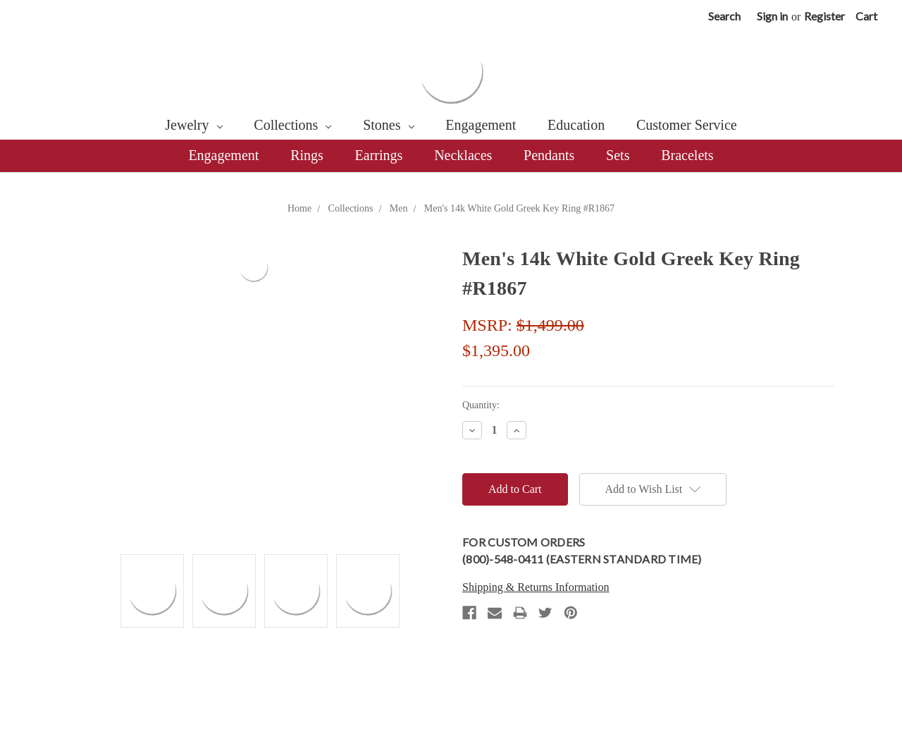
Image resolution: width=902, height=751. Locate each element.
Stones (388, 125)
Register (824, 16)
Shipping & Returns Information (535, 587)
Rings (306, 155)
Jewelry (193, 125)
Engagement (480, 125)
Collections (292, 125)
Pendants (549, 155)
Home (299, 208)
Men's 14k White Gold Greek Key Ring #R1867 (519, 208)
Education (576, 125)
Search (724, 16)
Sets (617, 155)
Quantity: (481, 405)
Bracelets (687, 155)
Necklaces (463, 155)
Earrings (379, 155)
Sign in (772, 16)
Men (399, 208)
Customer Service (686, 125)
